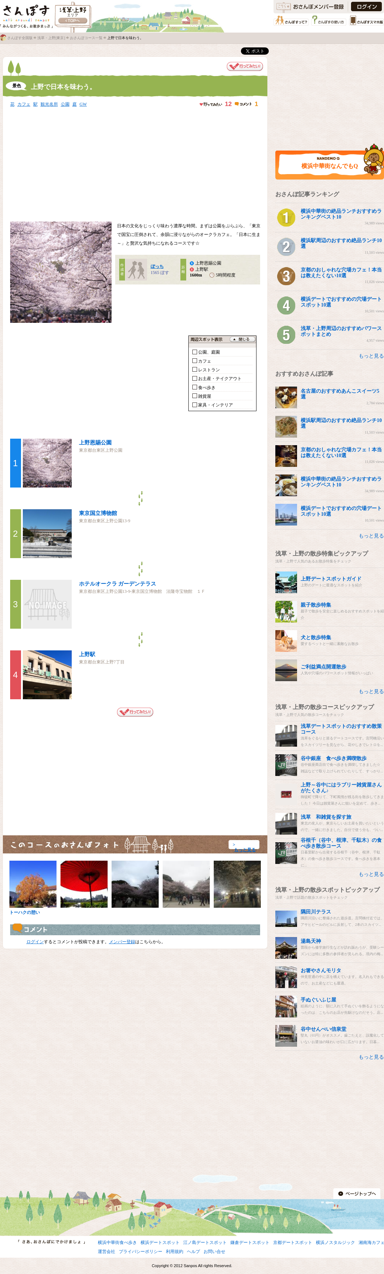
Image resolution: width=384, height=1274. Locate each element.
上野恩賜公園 (95, 443)
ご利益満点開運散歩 (323, 667)
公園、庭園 (209, 352)
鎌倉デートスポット (250, 1242)
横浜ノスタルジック (335, 1242)
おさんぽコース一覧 (86, 38)
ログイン (35, 941)
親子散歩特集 (316, 605)
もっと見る (245, 849)
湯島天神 (311, 941)
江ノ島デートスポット (205, 1242)
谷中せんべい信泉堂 (323, 1029)
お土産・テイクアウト (220, 378)
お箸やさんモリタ (321, 970)
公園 (65, 104)
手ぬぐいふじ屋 (318, 1000)
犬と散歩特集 (316, 637)
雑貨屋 (204, 396)
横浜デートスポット (160, 1242)
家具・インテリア (215, 405)
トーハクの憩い (24, 912)
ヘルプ (193, 1251)
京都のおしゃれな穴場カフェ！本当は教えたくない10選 (341, 272)
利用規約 (174, 1251)
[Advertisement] (104, 165)
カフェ (23, 104)
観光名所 (49, 104)
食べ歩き (207, 387)
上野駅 (87, 654)
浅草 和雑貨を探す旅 (326, 817)
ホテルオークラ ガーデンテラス (117, 584)
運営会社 (106, 1251)
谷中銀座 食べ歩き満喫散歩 (334, 758)
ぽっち (157, 266)
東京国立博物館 (98, 513)
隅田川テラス (316, 912)
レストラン (209, 369)
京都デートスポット (292, 1242)
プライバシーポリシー (140, 1251)
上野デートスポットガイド (331, 579)
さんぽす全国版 (20, 38)
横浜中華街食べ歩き (117, 1242)
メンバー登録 (122, 941)
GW (83, 104)
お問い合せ (214, 1251)
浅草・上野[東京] (51, 38)
